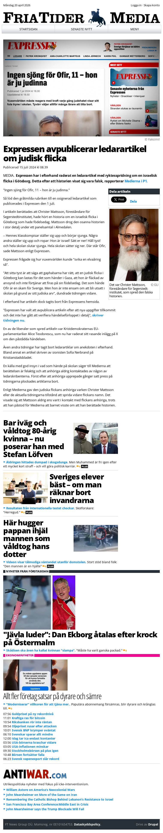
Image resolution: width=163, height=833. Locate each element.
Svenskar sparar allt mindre (32, 734)
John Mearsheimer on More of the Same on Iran (41, 795)
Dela (133, 201)
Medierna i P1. (136, 181)
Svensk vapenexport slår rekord (35, 759)
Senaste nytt (81, 29)
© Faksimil (152, 139)
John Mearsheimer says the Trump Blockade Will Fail (45, 809)
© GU (154, 284)
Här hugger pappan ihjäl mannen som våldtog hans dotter (26, 538)
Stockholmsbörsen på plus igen (35, 751)
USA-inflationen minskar (30, 747)
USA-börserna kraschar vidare (34, 742)
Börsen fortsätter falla (28, 755)
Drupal (153, 824)
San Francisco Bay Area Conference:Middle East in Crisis (47, 804)
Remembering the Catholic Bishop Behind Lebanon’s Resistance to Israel (59, 799)
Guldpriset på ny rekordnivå (32, 714)
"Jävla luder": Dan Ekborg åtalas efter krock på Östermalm (80, 638)
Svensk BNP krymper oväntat (34, 730)
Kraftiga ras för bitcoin (28, 718)
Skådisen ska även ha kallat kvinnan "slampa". (40, 650)
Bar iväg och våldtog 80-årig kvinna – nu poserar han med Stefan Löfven (33, 438)
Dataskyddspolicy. (87, 824)
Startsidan (29, 29)
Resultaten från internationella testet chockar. (40, 508)
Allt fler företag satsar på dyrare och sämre (52, 696)
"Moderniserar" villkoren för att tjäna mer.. (38, 704)
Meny (134, 29)
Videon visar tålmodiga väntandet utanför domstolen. (46, 562)
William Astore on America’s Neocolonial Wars (40, 790)
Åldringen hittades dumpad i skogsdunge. (37, 462)
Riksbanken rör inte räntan (32, 722)
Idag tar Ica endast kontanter (33, 738)
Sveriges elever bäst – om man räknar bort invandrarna (77, 488)
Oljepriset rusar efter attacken (34, 726)
